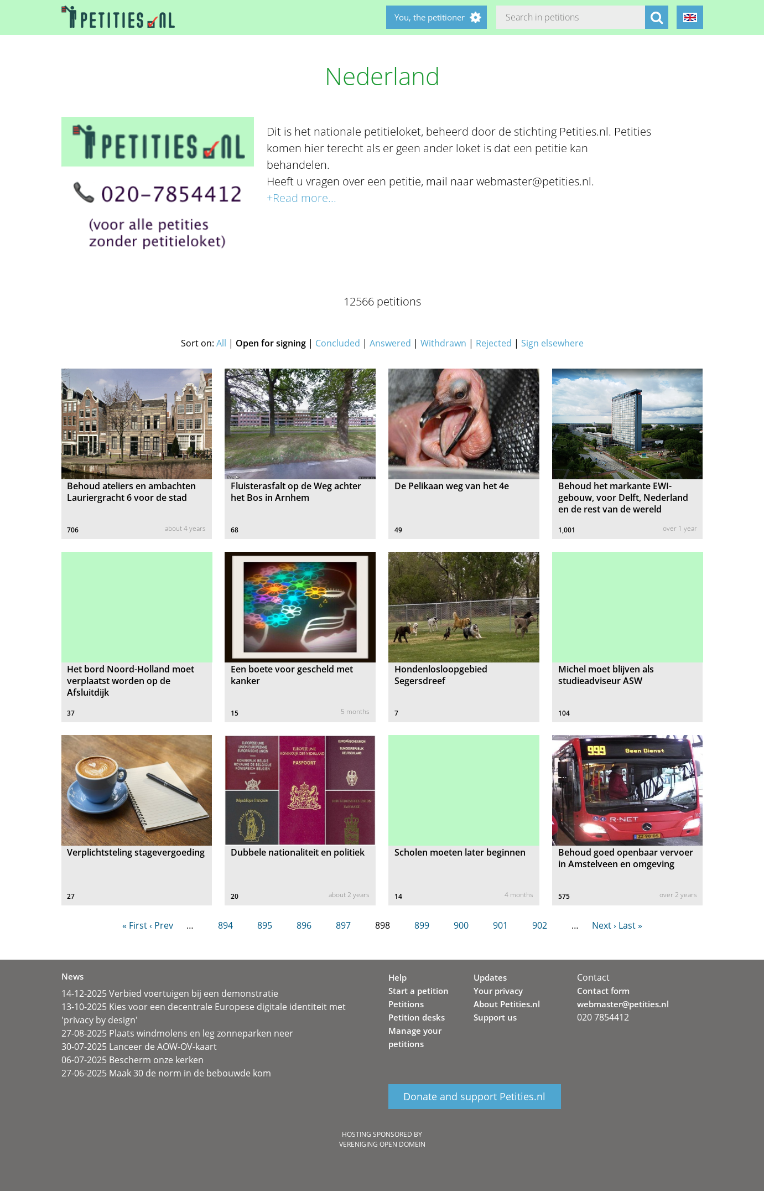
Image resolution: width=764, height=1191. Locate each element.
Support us (495, 1017)
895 (264, 925)
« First (134, 925)
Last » (630, 925)
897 (343, 925)
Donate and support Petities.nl (474, 1097)
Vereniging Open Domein (382, 1144)
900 (461, 925)
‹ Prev (161, 925)
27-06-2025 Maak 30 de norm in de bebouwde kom (166, 1073)
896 (304, 925)
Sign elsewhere (552, 343)
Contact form (603, 990)
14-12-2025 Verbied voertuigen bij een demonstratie (169, 993)
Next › (604, 925)
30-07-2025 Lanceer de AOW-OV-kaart (139, 1046)
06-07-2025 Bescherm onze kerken (132, 1060)
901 (500, 925)
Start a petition (418, 990)
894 (225, 925)
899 (421, 925)
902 (539, 925)
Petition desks (416, 1017)
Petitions (406, 1003)
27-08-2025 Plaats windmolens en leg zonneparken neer (177, 1033)
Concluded (337, 343)
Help (397, 977)
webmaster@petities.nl (623, 1003)
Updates (490, 977)
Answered (390, 343)
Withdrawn (443, 343)
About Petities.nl (507, 1003)
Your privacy (498, 990)
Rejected (494, 343)
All (221, 343)
